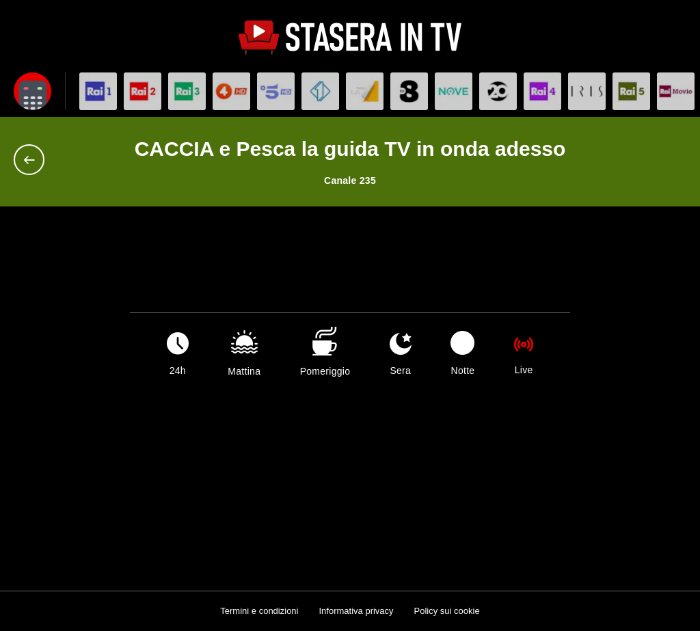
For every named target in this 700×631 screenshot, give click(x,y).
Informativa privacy (356, 611)
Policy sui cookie (447, 611)
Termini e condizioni (259, 611)
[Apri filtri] (32, 91)
